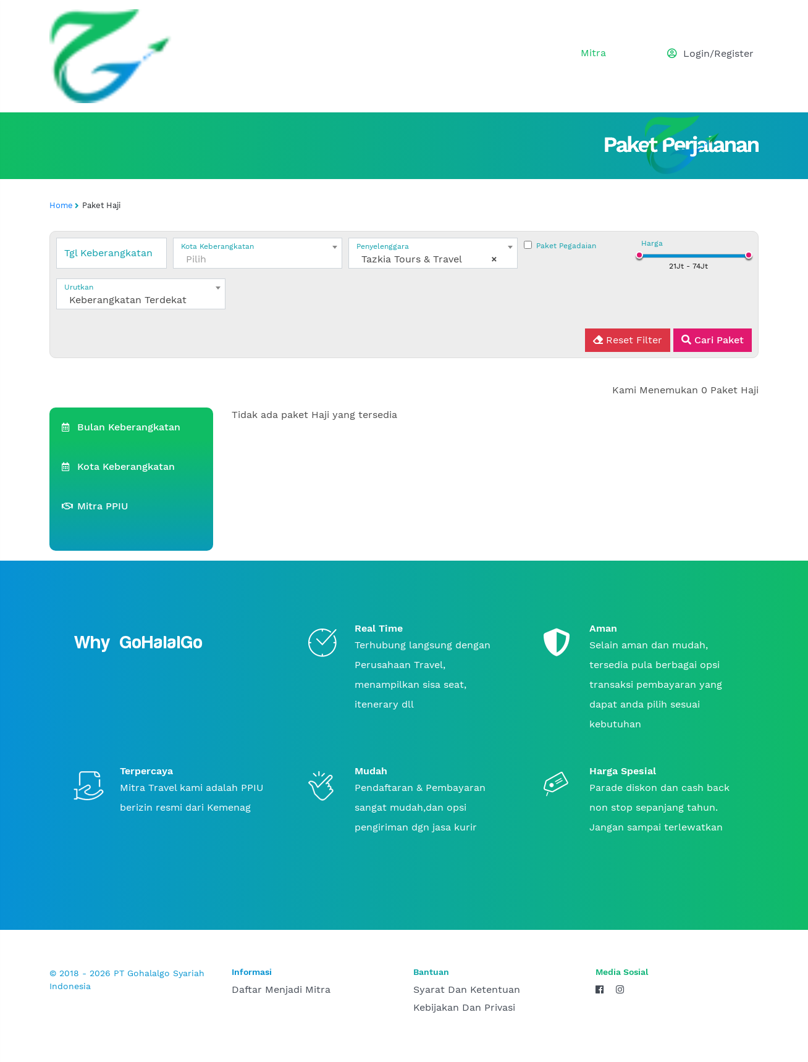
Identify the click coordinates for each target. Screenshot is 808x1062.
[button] (700, 56)
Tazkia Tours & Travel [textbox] (429, 259)
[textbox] (257, 259)
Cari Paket (712, 340)
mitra (593, 53)
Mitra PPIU (95, 506)
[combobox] (257, 253)
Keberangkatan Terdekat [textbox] (128, 300)
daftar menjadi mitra (281, 989)
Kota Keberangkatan (118, 466)
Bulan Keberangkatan (121, 427)
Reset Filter (627, 340)
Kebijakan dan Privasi (464, 1007)
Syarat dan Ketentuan (466, 989)
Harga (652, 243)
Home (61, 205)
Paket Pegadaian (566, 245)
